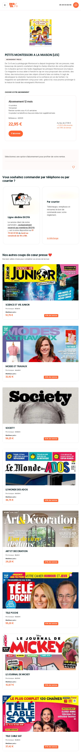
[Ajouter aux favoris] (73, 167)
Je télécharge (52, 238)
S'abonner (15, 134)
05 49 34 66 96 (65, 5)
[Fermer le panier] (5, 5)
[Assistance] (76, 5)
